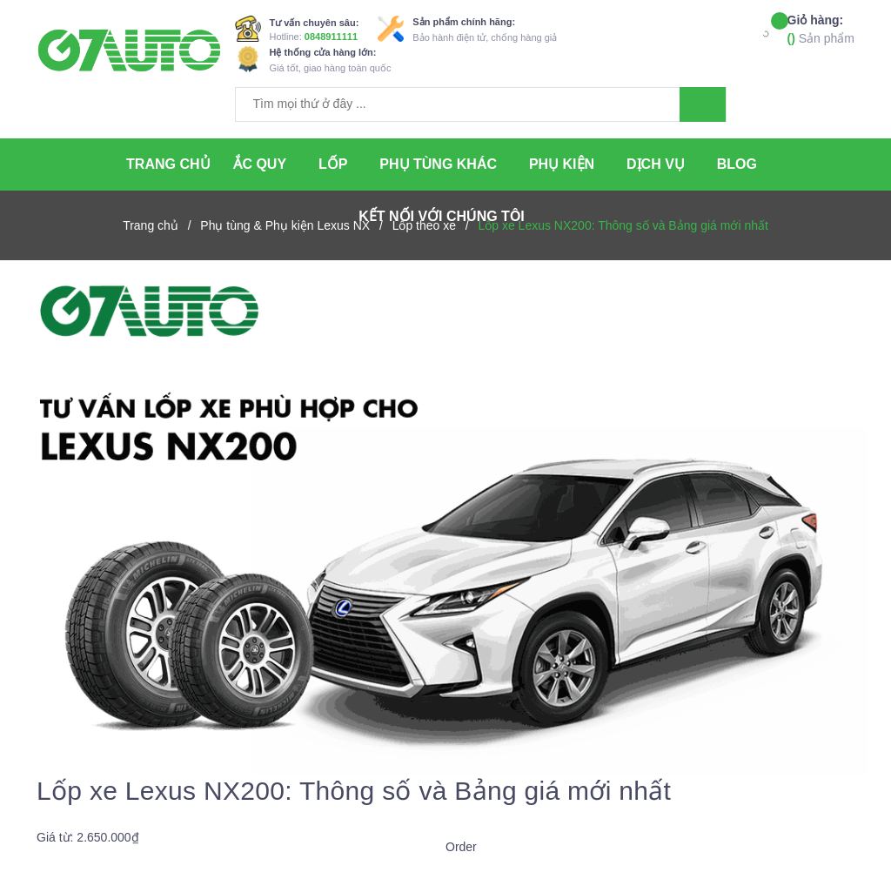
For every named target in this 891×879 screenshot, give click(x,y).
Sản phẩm (820, 28)
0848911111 (331, 36)
